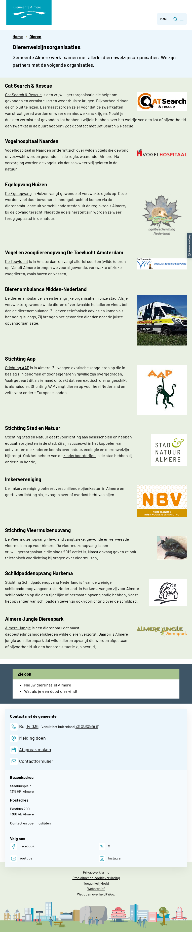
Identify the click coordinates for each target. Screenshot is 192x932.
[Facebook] (22, 846)
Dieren (35, 36)
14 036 (32, 726)
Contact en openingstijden (30, 823)
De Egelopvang (18, 193)
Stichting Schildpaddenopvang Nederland (42, 582)
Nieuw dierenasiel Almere (47, 684)
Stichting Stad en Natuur (26, 436)
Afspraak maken (35, 749)
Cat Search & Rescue (23, 94)
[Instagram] (111, 858)
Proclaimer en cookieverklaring (96, 878)
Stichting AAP (17, 367)
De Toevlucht (16, 261)
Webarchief (96, 888)
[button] (189, 235)
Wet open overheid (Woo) (96, 894)
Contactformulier (36, 761)
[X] (104, 846)
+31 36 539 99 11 (86, 726)
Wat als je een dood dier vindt (51, 691)
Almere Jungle (18, 627)
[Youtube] (21, 858)
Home (18, 36)
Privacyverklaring (96, 872)
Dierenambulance (26, 298)
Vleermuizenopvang (28, 539)
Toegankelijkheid (96, 883)
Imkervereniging (25, 488)
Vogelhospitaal (18, 150)
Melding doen (32, 738)
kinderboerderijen (79, 455)
